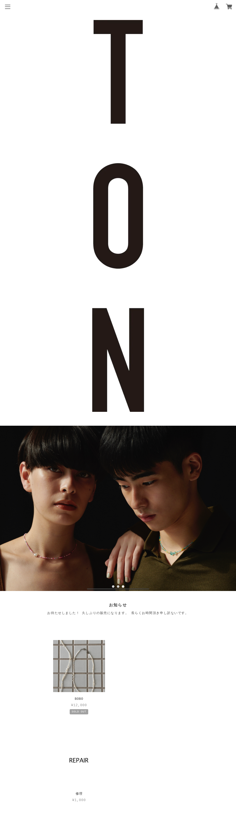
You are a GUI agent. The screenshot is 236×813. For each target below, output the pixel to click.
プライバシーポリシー (118, 767)
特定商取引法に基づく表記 (118, 775)
